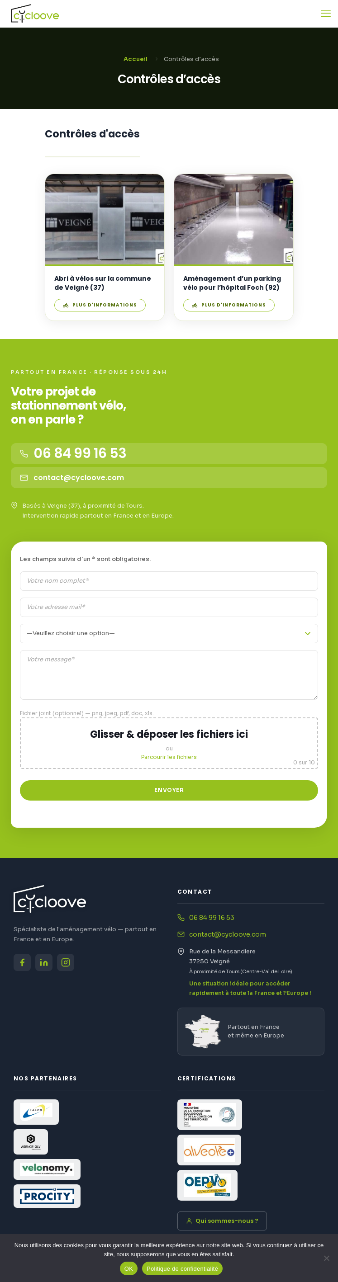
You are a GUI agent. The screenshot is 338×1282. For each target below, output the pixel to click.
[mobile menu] (325, 13)
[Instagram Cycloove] (65, 962)
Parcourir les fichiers (169, 757)
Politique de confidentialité (182, 1268)
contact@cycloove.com (72, 477)
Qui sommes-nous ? (222, 1220)
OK (128, 1268)
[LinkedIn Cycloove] (43, 962)
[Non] (326, 1258)
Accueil (136, 59)
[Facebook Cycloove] (22, 962)
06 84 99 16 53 (73, 453)
